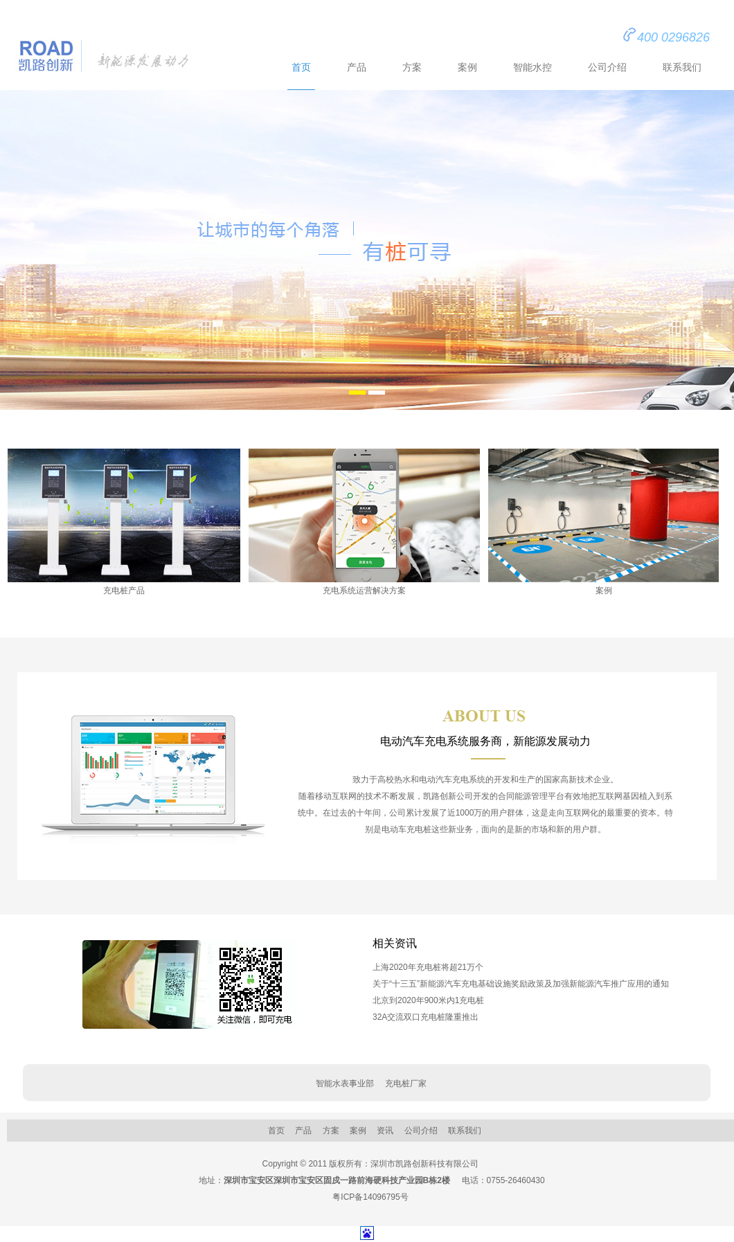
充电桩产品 (124, 522)
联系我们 (682, 67)
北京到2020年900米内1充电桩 (428, 1000)
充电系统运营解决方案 (364, 522)
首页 (301, 67)
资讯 (385, 1130)
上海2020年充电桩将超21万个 (428, 967)
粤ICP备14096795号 (370, 1197)
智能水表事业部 (345, 1083)
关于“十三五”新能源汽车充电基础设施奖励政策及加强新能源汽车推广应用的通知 (521, 984)
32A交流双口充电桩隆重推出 (425, 1017)
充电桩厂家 (406, 1083)
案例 (467, 67)
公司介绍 (607, 67)
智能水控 (532, 67)
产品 (356, 67)
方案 (412, 67)
